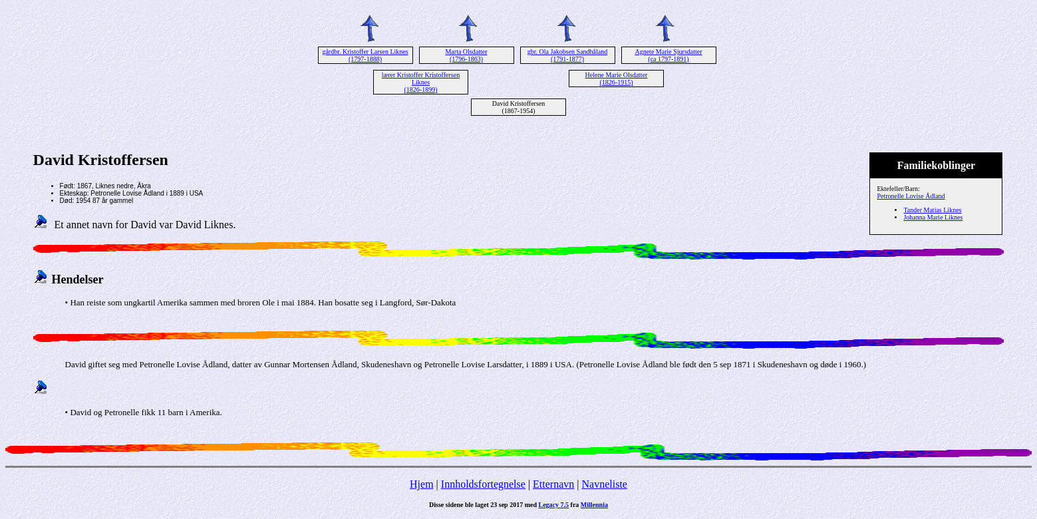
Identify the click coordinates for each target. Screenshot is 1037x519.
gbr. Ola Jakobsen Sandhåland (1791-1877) (567, 55)
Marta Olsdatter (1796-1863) (466, 55)
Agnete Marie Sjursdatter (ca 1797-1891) (668, 55)
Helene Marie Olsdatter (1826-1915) (616, 78)
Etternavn (553, 484)
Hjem (422, 484)
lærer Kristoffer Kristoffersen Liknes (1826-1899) (421, 82)
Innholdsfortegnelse (483, 484)
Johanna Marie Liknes (933, 217)
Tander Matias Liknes (932, 210)
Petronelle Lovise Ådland (911, 196)
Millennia (594, 504)
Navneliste (604, 484)
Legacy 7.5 (554, 504)
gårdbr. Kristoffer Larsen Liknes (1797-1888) (365, 55)
